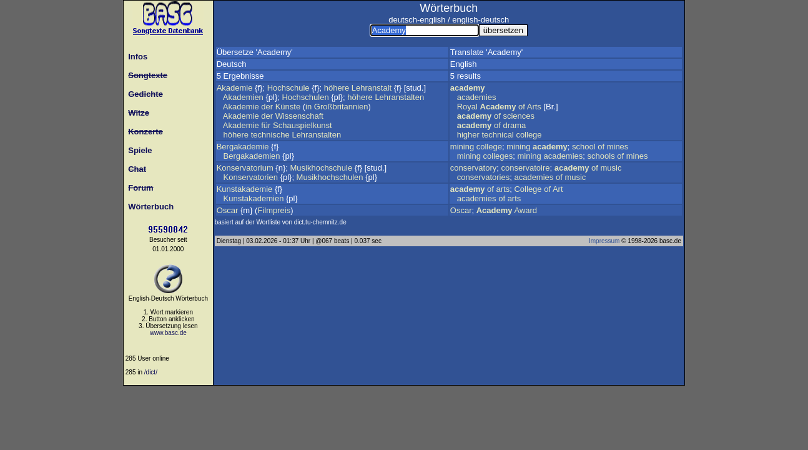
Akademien (243, 97)
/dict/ (150, 372)
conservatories (483, 177)
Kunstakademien (254, 198)
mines (618, 146)
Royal (467, 106)
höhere (336, 87)
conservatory (473, 167)
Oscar (228, 210)
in (308, 106)
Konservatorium (245, 167)
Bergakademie (243, 146)
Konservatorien (251, 177)
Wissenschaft (299, 116)
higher (468, 134)
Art (558, 189)
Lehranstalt (372, 87)
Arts (534, 106)
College (527, 189)
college (528, 134)
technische (270, 134)
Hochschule (288, 87)
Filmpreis (273, 210)
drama (514, 125)
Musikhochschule (321, 167)
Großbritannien (341, 106)
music (611, 167)
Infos (135, 56)
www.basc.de (168, 332)
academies (476, 97)
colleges (498, 156)
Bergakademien (252, 156)
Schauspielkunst (302, 125)
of (521, 106)
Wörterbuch (149, 206)
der (267, 106)
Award (525, 210)
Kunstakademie (245, 189)
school (584, 146)
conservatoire (525, 167)
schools (601, 156)
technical (497, 134)
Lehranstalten (399, 97)
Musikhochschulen (330, 177)
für (265, 125)
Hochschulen (305, 97)
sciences (519, 116)
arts (503, 189)
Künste (287, 106)
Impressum (604, 241)
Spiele (138, 150)
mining (462, 146)
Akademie (235, 87)
